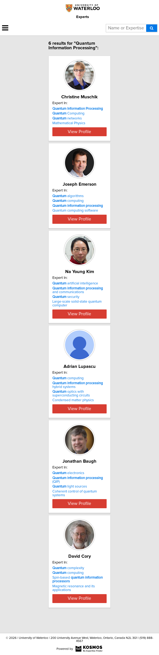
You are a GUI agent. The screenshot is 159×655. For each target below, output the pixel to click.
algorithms (68, 203)
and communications (77, 305)
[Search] (151, 28)
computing (68, 208)
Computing (68, 113)
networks (67, 118)
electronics (68, 488)
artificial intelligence (75, 298)
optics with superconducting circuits (71, 408)
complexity (68, 583)
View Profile (79, 139)
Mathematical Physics (68, 123)
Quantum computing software (75, 218)
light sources (69, 501)
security (65, 312)
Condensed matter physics (73, 415)
